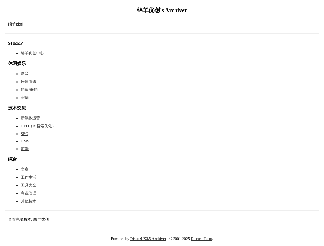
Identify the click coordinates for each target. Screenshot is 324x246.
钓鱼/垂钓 (29, 89)
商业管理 (28, 193)
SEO (24, 133)
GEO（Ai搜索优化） (38, 126)
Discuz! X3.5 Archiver (148, 238)
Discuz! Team (201, 238)
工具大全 (28, 185)
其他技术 (28, 201)
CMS (25, 141)
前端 (25, 149)
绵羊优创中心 (32, 53)
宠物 (25, 97)
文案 (25, 169)
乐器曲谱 (28, 81)
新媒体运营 (30, 118)
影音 (25, 73)
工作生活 (28, 177)
